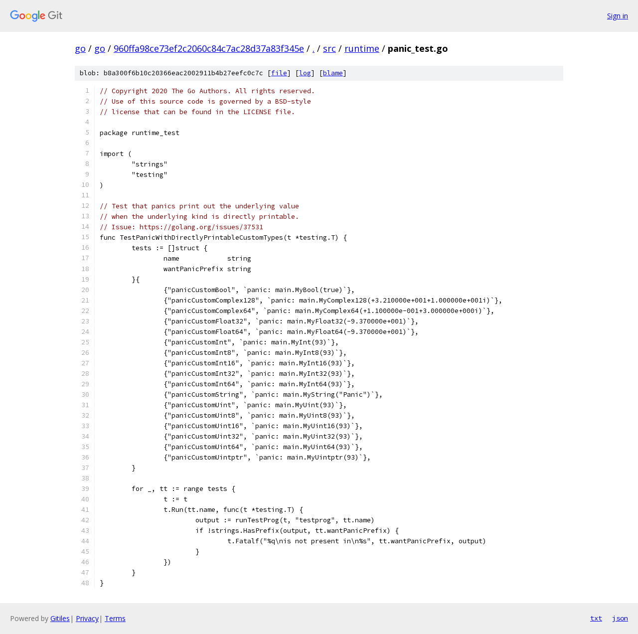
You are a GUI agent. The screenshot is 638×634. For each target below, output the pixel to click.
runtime (361, 48)
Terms (115, 618)
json (620, 618)
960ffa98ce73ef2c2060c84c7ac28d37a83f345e (209, 48)
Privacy (87, 618)
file (279, 73)
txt (596, 618)
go (80, 48)
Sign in (617, 15)
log (305, 73)
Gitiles (60, 618)
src (329, 48)
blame (333, 73)
